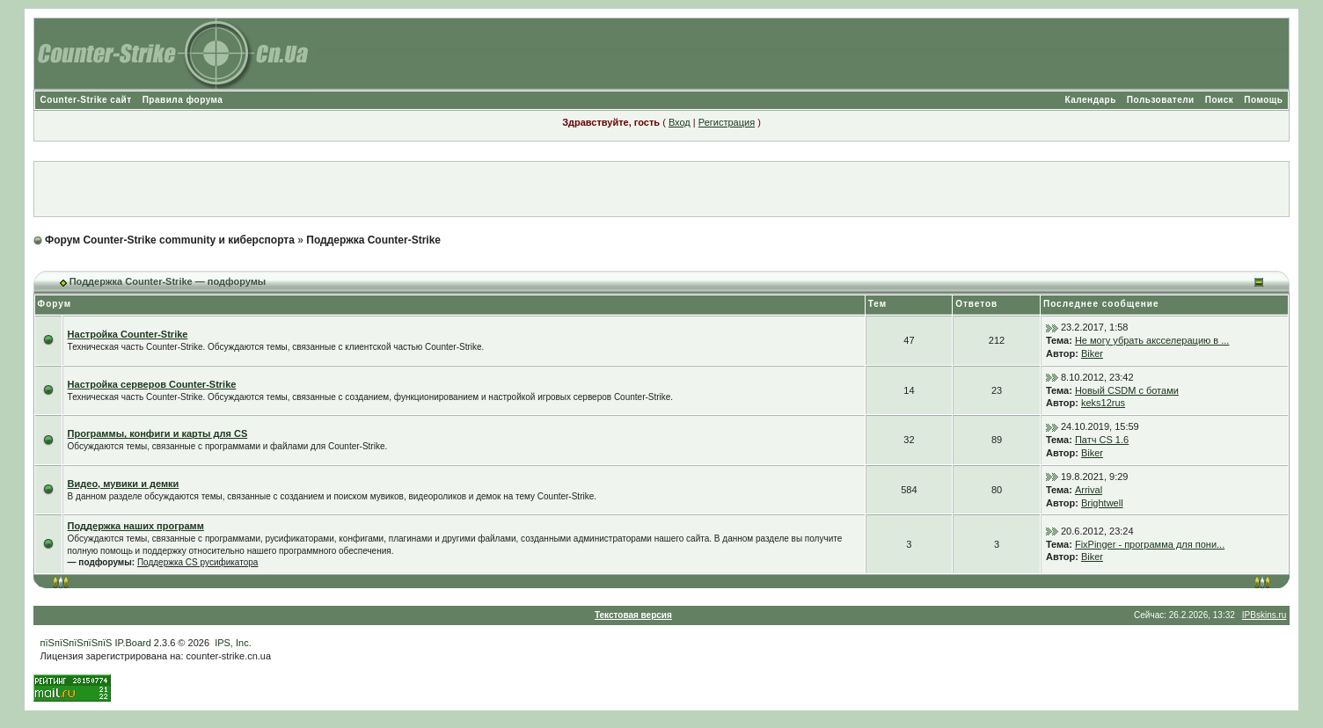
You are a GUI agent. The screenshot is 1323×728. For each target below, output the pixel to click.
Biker (1092, 353)
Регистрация (726, 122)
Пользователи (1161, 100)
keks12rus (1103, 402)
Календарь (1090, 100)
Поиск (1219, 100)
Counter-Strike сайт (86, 100)
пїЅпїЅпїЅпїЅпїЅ (76, 642)
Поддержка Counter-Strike (373, 240)
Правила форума (183, 100)
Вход (680, 122)
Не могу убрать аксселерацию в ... (1152, 340)
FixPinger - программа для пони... (1149, 544)
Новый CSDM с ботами (1127, 390)
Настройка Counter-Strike (128, 334)
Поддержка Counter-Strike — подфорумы (168, 281)
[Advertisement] (661, 189)
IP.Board (132, 642)
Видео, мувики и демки (123, 483)
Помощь (1263, 100)
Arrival (1088, 489)
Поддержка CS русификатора (197, 562)
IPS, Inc (232, 642)
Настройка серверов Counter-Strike (152, 384)
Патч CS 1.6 (1102, 439)
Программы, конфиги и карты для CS (158, 433)
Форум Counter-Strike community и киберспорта (170, 240)
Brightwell (1102, 503)
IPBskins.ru (1264, 615)
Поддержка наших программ (136, 526)
